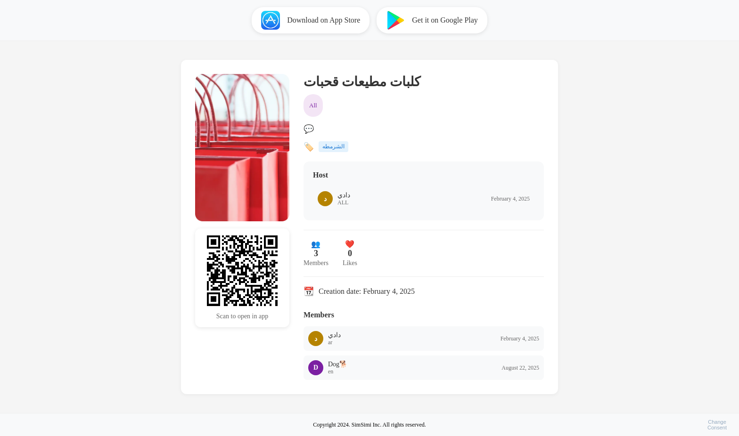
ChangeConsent (717, 424)
